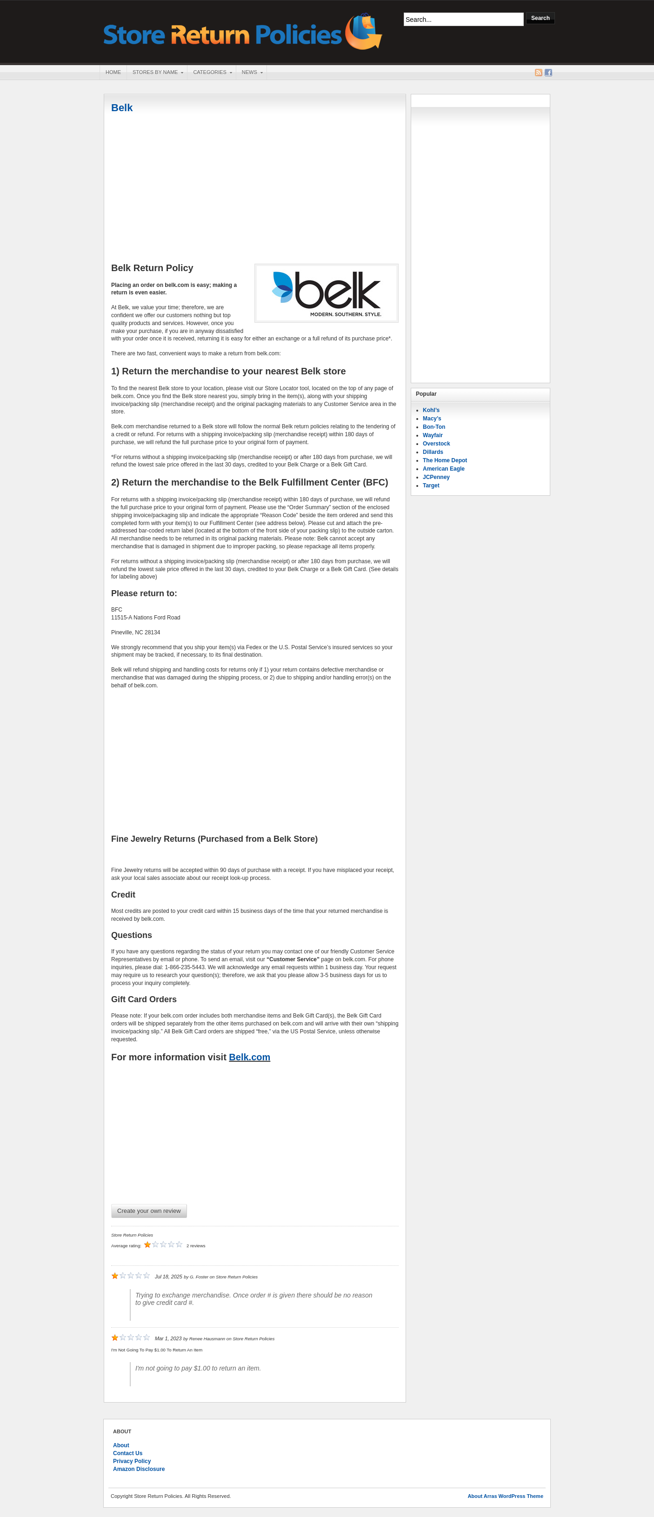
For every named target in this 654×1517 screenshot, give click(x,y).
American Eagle (444, 469)
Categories (209, 73)
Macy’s (432, 418)
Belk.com (249, 1057)
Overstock (436, 443)
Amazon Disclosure (139, 1469)
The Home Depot (445, 460)
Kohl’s (431, 410)
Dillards (433, 452)
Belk (122, 107)
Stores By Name (155, 73)
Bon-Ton (434, 427)
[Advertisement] (255, 189)
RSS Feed (538, 72)
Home (113, 72)
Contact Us (127, 1453)
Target (431, 485)
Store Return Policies (243, 30)
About (121, 1445)
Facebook (548, 72)
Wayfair (433, 435)
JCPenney (436, 477)
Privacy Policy (132, 1461)
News (249, 73)
